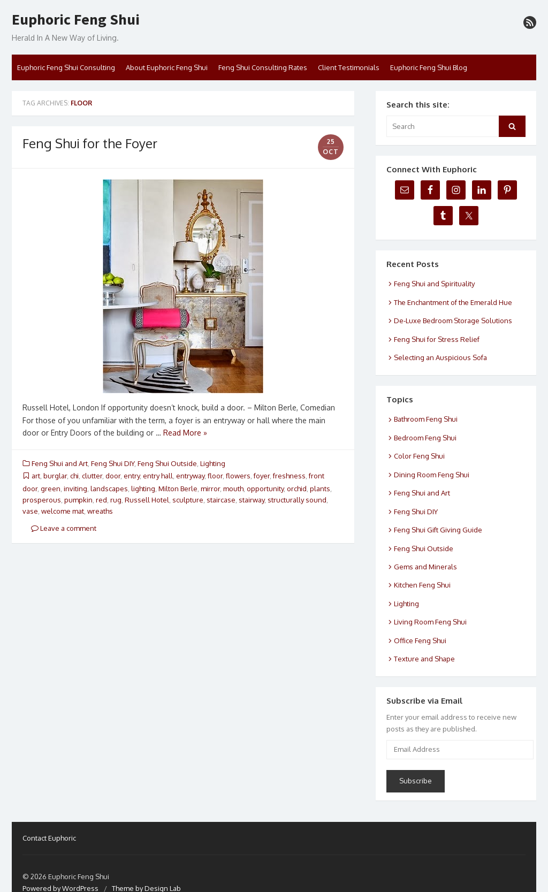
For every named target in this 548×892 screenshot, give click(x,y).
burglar (55, 475)
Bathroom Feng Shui (426, 419)
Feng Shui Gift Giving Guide (438, 529)
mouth (233, 488)
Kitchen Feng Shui (422, 585)
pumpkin (78, 499)
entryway (190, 475)
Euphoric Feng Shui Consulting (66, 67)
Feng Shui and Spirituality (434, 283)
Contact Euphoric (49, 838)
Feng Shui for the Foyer (89, 143)
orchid (297, 488)
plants (320, 488)
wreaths (100, 511)
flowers (238, 475)
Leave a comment (63, 528)
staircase (221, 499)
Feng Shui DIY (112, 463)
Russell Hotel (147, 499)
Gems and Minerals (425, 566)
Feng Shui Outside (167, 463)
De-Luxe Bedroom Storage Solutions (453, 320)
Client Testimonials (348, 67)
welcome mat (62, 511)
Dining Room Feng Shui (431, 474)
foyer (262, 475)
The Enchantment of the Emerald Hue (453, 302)
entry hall (158, 475)
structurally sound (297, 499)
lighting (143, 488)
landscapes (109, 488)
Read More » (185, 432)
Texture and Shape (424, 658)
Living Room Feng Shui (430, 621)
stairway (251, 499)
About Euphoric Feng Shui (167, 67)
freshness (289, 475)
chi (74, 475)
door (112, 475)
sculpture (187, 499)
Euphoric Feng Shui (76, 20)
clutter (92, 475)
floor (215, 475)
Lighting (212, 463)
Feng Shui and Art (60, 463)
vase (30, 511)
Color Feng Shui (419, 456)
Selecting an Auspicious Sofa (440, 357)
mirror (210, 488)
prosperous (41, 499)
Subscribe (415, 780)
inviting (75, 488)
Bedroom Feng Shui (425, 437)
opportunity (265, 488)
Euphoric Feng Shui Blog (428, 67)
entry (132, 475)
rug (115, 499)
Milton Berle (177, 488)
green (50, 488)
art (36, 475)
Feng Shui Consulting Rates (262, 67)
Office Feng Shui (420, 640)
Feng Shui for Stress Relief (437, 339)
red (101, 499)
